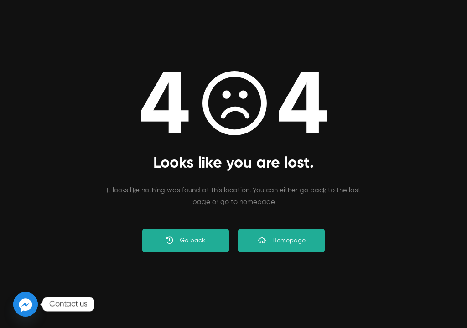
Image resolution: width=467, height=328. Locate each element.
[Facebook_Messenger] (25, 304)
